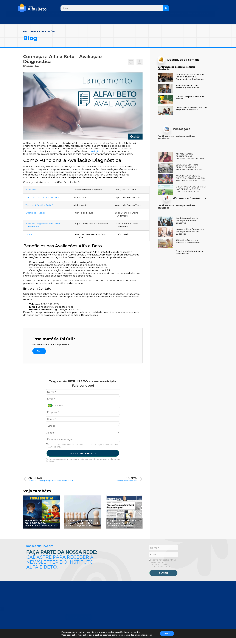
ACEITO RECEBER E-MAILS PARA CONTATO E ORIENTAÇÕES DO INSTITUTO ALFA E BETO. (82, 445)
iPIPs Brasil (31, 189)
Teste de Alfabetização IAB (39, 205)
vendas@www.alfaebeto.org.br (55, 306)
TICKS (29, 234)
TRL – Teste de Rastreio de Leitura (43, 197)
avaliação (95, 151)
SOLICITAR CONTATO (83, 453)
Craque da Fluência (35, 213)
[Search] (166, 8)
